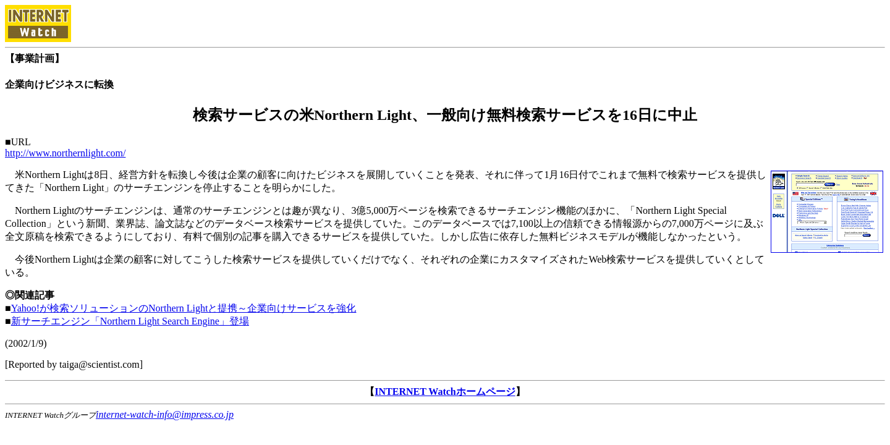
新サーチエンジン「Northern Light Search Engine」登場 (130, 321)
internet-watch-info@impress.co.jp (165, 414)
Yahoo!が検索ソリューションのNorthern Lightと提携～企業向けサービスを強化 (184, 308)
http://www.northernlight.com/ (65, 153)
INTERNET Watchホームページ (445, 391)
